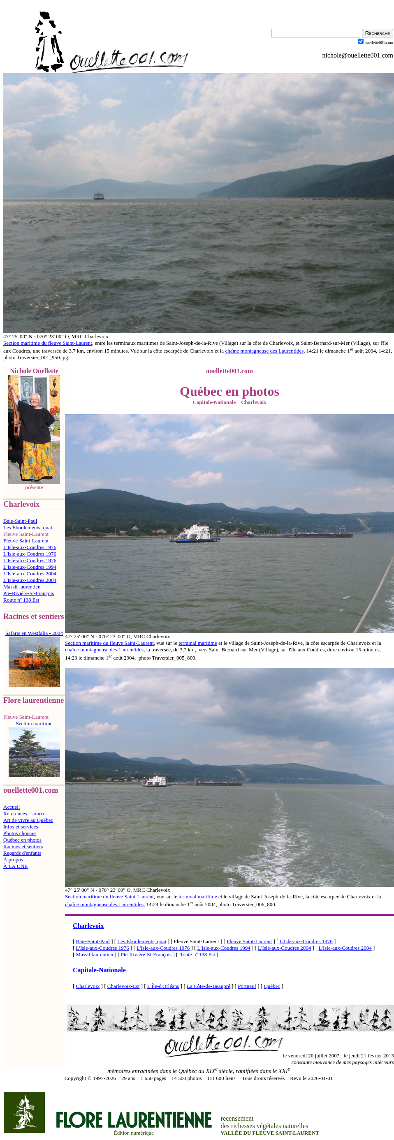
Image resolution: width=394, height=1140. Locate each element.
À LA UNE (15, 866)
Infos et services (20, 827)
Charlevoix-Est (123, 986)
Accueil (11, 807)
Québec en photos (22, 840)
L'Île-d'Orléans (163, 986)
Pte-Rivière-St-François (28, 593)
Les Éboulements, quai (27, 527)
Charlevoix (88, 925)
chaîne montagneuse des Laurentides (264, 351)
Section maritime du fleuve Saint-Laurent (47, 343)
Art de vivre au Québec (28, 820)
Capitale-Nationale (99, 970)
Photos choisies (20, 833)
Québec (272, 986)
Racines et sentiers (23, 846)
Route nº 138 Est (21, 600)
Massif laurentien (22, 587)
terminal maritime (197, 643)
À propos (13, 859)
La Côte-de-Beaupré (208, 986)
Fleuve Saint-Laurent (26, 541)
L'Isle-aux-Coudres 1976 (29, 547)
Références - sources (25, 813)
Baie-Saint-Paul (20, 521)
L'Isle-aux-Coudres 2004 (29, 573)
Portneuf (247, 986)
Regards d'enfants (22, 853)
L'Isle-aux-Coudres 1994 (29, 567)
